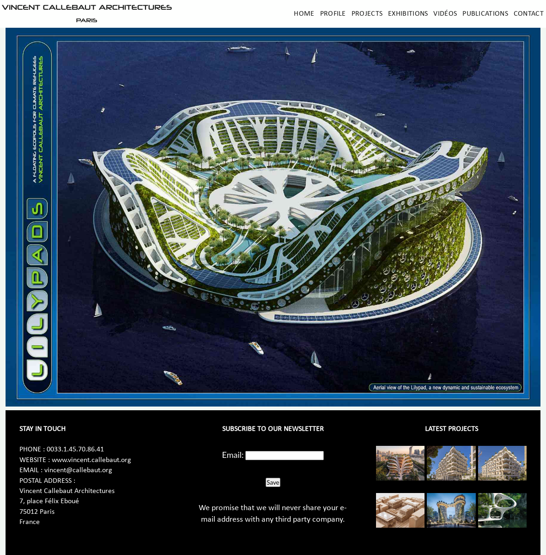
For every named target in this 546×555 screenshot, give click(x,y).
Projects (367, 14)
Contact (529, 14)
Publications (485, 14)
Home (304, 14)
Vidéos (445, 14)
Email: (233, 455)
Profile (333, 14)
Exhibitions (408, 14)
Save (273, 482)
